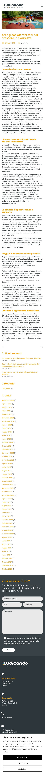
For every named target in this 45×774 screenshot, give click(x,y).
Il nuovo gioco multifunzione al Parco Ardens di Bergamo (19, 373)
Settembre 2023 (8, 460)
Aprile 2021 (6, 551)
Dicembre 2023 (7, 450)
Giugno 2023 (6, 471)
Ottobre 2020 (7, 569)
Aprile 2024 (6, 435)
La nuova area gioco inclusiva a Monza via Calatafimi (21, 358)
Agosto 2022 (7, 499)
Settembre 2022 (8, 495)
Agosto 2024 (7, 425)
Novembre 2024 (8, 418)
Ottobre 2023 (7, 457)
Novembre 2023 (8, 453)
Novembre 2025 (8, 400)
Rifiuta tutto (23, 769)
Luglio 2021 (6, 541)
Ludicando (24, 43)
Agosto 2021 (6, 537)
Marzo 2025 (6, 411)
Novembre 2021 (7, 527)
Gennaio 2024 (7, 446)
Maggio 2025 (7, 407)
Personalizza (22, 763)
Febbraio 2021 (7, 558)
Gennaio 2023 (7, 481)
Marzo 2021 (6, 555)
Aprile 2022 (6, 513)
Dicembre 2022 (7, 485)
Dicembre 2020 (7, 565)
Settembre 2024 (8, 421)
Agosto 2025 (7, 404)
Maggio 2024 (7, 432)
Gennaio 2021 (7, 562)
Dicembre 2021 (7, 523)
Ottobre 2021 (7, 530)
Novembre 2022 (8, 488)
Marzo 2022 (6, 516)
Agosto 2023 (7, 464)
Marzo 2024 (6, 439)
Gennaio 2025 (7, 414)
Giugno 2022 (6, 506)
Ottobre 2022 (7, 492)
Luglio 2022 (6, 502)
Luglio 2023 (6, 467)
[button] (42, 5)
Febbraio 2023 (7, 478)
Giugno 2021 (6, 544)
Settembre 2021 (8, 534)
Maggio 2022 (7, 509)
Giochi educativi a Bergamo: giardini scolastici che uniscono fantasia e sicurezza (20, 365)
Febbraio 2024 (7, 442)
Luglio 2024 (6, 428)
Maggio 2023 (7, 474)
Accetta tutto (22, 757)
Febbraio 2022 (7, 520)
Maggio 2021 (6, 548)
